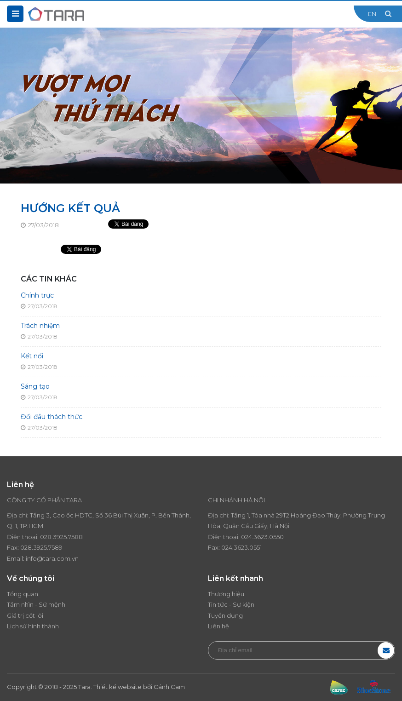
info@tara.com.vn (52, 558)
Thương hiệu (226, 594)
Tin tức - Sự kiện (231, 604)
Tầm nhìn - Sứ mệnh (36, 604)
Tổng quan (22, 594)
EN (372, 13)
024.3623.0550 (262, 536)
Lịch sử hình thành (33, 626)
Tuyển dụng (225, 615)
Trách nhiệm (40, 326)
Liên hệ (218, 626)
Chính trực (37, 295)
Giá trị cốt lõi (25, 615)
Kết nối (32, 356)
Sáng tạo (35, 386)
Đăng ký (386, 650)
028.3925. (54, 536)
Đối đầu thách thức (51, 417)
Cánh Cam (169, 686)
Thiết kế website (117, 686)
